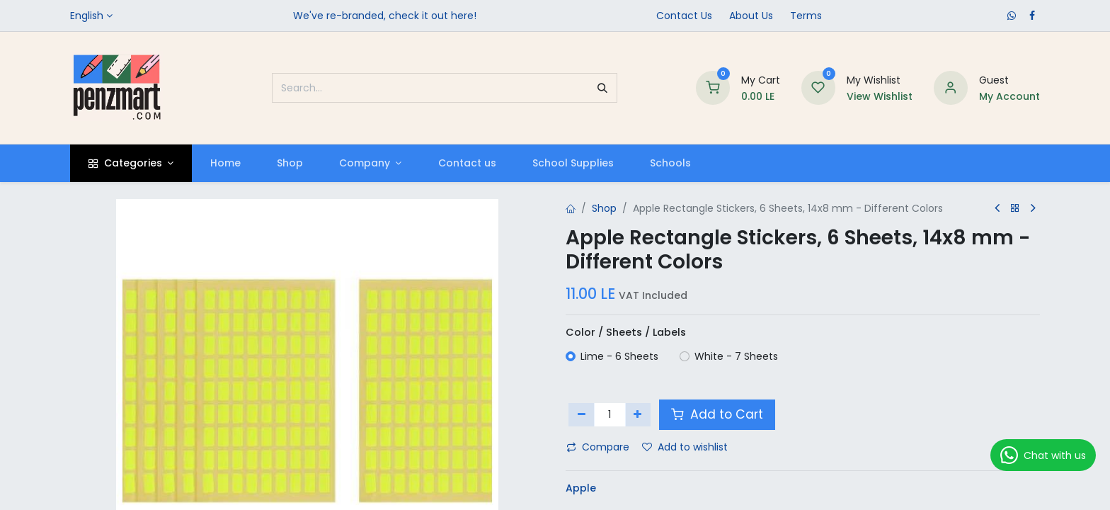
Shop (604, 208)
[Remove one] (581, 414)
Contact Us (684, 15)
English (86, 15)
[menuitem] (225, 163)
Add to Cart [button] (717, 414)
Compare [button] (597, 447)
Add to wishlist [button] (685, 447)
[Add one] (638, 414)
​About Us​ (751, 15)
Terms (806, 15)
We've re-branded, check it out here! (384, 15)
